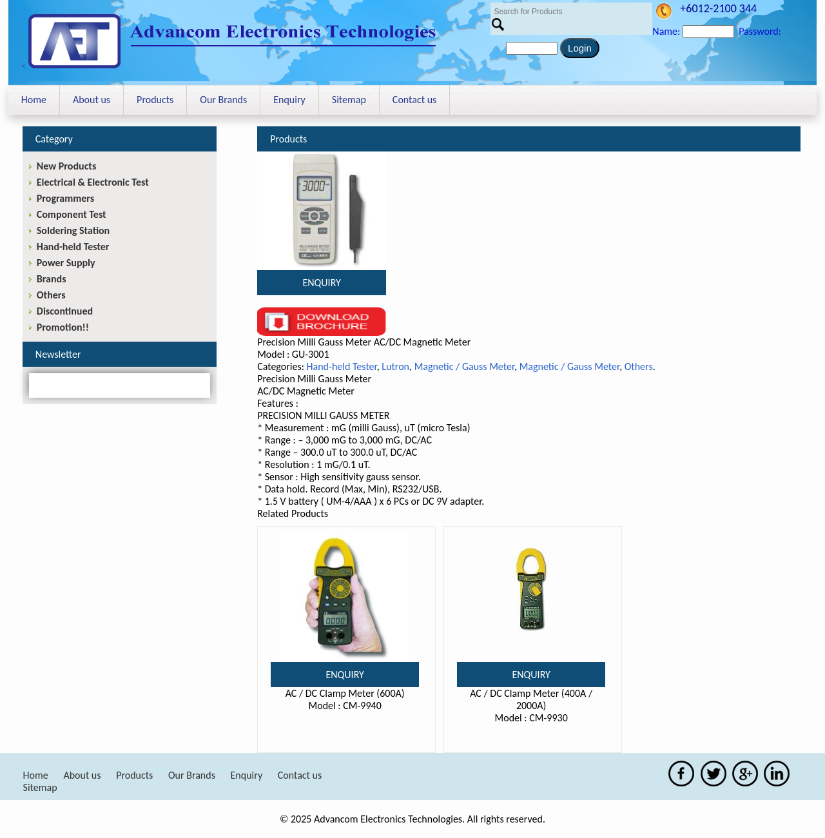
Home (33, 99)
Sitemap (349, 99)
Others (639, 366)
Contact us (414, 99)
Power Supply (66, 263)
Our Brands (223, 99)
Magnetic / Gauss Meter (464, 366)
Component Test (71, 214)
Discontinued (65, 311)
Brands (51, 279)
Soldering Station (73, 230)
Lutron (395, 366)
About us (91, 99)
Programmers (65, 198)
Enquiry (289, 99)
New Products (66, 166)
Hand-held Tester (342, 366)
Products (155, 99)
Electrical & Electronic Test (93, 182)
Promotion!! (63, 327)
